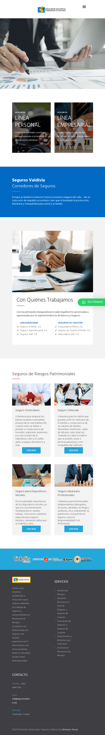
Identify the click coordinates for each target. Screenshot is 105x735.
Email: (14, 695)
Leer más (31, 450)
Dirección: (16, 710)
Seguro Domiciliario (27, 410)
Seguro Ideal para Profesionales (69, 493)
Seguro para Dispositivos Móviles (30, 493)
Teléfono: (16, 683)
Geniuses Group (70, 729)
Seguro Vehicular (68, 410)
